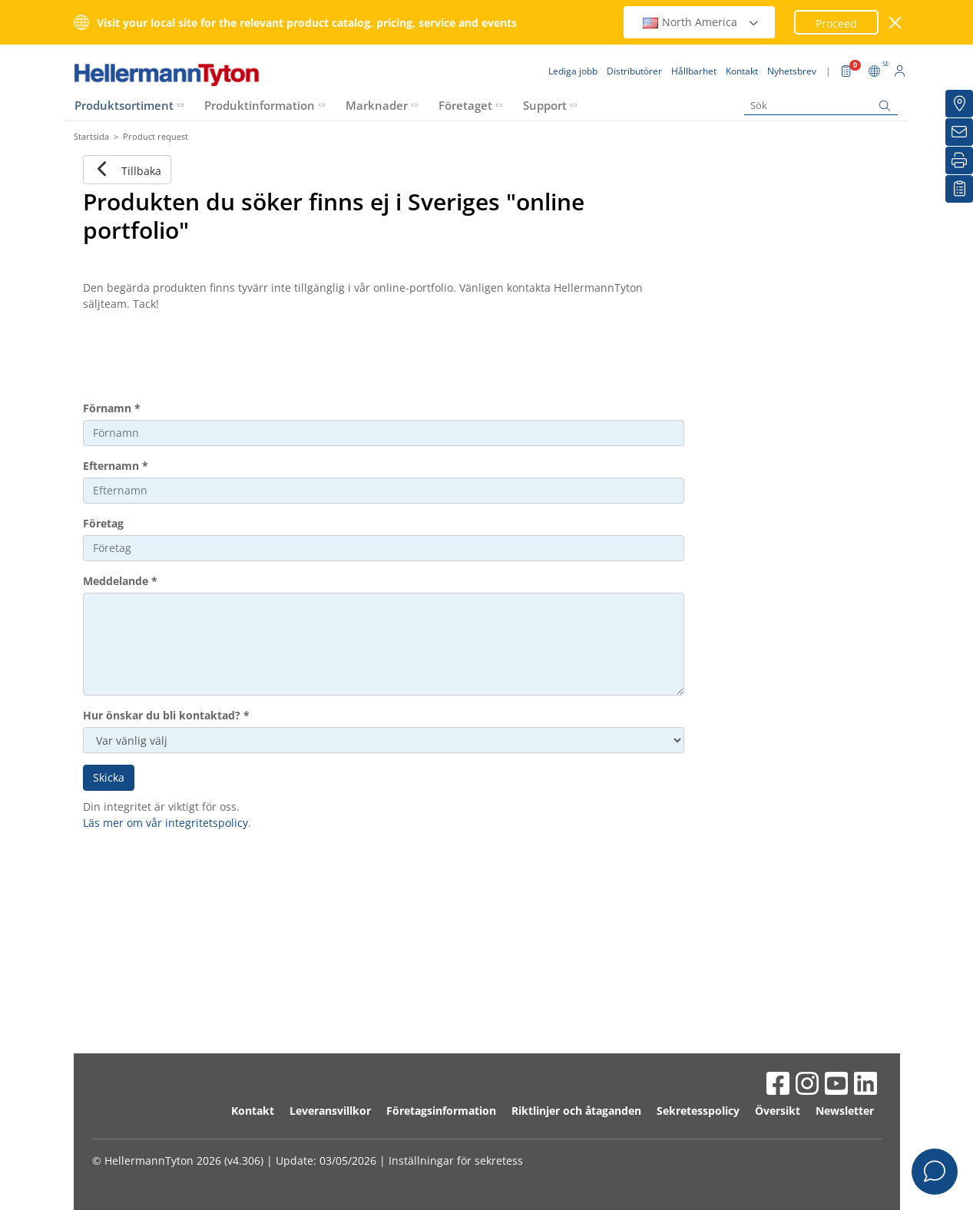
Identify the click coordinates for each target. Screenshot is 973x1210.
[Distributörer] (959, 103)
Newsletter (845, 1110)
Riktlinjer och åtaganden (576, 1110)
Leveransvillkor (330, 1110)
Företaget (465, 105)
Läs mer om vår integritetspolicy (165, 822)
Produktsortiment (124, 105)
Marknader (377, 105)
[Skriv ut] (959, 160)
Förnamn (112, 408)
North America (701, 22)
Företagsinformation (441, 1110)
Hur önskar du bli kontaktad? (166, 715)
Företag (103, 523)
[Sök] (821, 105)
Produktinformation (259, 105)
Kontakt (252, 1110)
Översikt (777, 1110)
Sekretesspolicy (698, 1110)
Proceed (836, 23)
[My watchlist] (959, 189)
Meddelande (120, 581)
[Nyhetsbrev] (959, 132)
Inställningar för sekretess (456, 1160)
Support (545, 105)
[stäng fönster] (895, 22)
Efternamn (115, 465)
